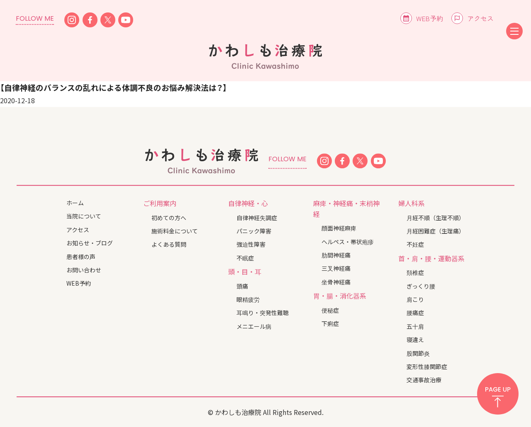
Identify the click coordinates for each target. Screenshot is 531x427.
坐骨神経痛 (336, 282)
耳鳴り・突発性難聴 (262, 313)
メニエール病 (253, 326)
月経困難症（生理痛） (436, 231)
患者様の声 (80, 256)
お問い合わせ (83, 270)
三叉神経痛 (336, 268)
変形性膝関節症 (427, 366)
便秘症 (330, 310)
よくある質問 (168, 244)
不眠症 (245, 258)
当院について (83, 216)
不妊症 (415, 244)
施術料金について (174, 231)
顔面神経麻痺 (339, 228)
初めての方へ (168, 218)
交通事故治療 (424, 380)
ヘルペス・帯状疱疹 (348, 242)
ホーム (75, 203)
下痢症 (330, 323)
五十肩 (415, 326)
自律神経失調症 (256, 218)
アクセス (480, 18)
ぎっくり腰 (421, 286)
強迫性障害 (251, 244)
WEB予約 (429, 18)
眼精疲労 (248, 299)
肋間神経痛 (336, 255)
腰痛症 (415, 313)
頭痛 (242, 286)
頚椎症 (415, 272)
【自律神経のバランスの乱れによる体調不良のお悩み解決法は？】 (113, 87)
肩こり (415, 299)
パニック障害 (253, 231)
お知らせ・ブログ (89, 243)
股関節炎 (418, 353)
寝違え (415, 339)
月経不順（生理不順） (436, 218)
